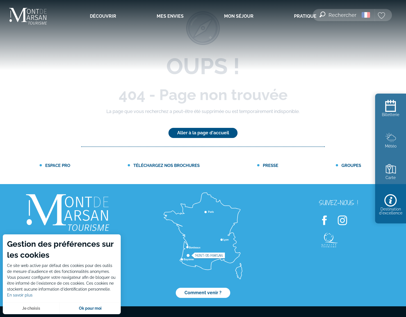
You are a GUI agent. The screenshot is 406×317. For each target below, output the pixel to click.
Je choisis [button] (31, 308)
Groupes (351, 165)
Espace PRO (57, 165)
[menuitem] (28, 16)
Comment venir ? (203, 292)
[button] (338, 11)
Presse (270, 165)
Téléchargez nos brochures (166, 165)
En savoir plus (20, 295)
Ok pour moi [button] (90, 308)
